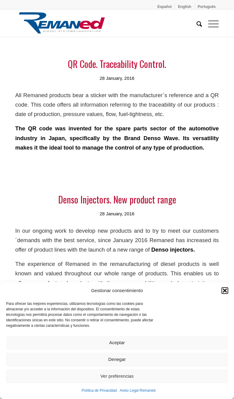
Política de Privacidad (99, 390)
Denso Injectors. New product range (117, 199)
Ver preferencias (116, 376)
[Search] (196, 23)
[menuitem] (164, 6)
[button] (225, 291)
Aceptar (117, 342)
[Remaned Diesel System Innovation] (61, 23)
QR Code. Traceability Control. (117, 64)
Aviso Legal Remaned (137, 390)
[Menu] (210, 23)
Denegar (117, 359)
